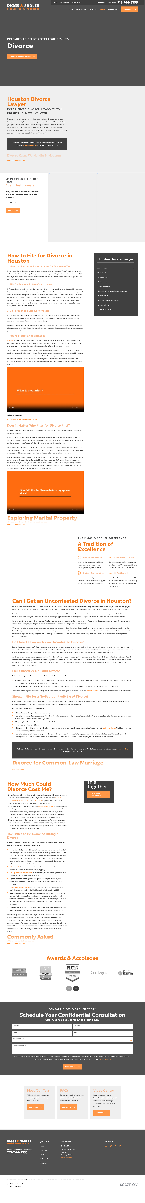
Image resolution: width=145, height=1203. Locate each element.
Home (42, 1146)
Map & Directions (66, 1158)
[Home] (23, 7)
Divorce (42, 1155)
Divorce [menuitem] (102, 9)
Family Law (43, 1150)
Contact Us (43, 1163)
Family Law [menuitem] (93, 9)
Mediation (10, 340)
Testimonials (64, 2)
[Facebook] (115, 1146)
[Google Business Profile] (106, 1146)
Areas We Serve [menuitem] (113, 9)
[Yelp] (111, 1146)
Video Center (76, 2)
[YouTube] (120, 1146)
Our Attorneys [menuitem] (81, 9)
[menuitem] (114, 268)
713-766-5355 (127, 2)
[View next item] (76, 988)
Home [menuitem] (71, 9)
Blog (55, 2)
